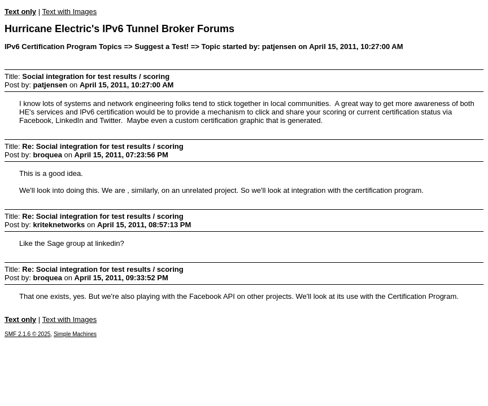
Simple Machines (75, 334)
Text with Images (69, 11)
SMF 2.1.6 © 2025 (27, 334)
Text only (20, 11)
